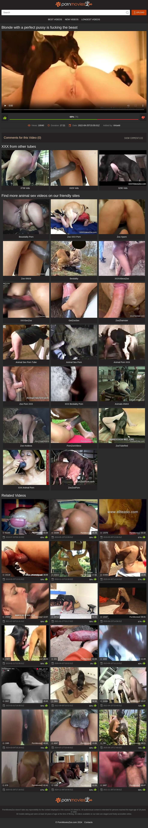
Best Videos (55, 19)
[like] (5, 117)
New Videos (71, 19)
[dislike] (143, 117)
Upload (139, 12)
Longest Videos (90, 19)
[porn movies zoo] (74, 4)
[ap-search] (66, 12)
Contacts (88, 822)
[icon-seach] (127, 12)
